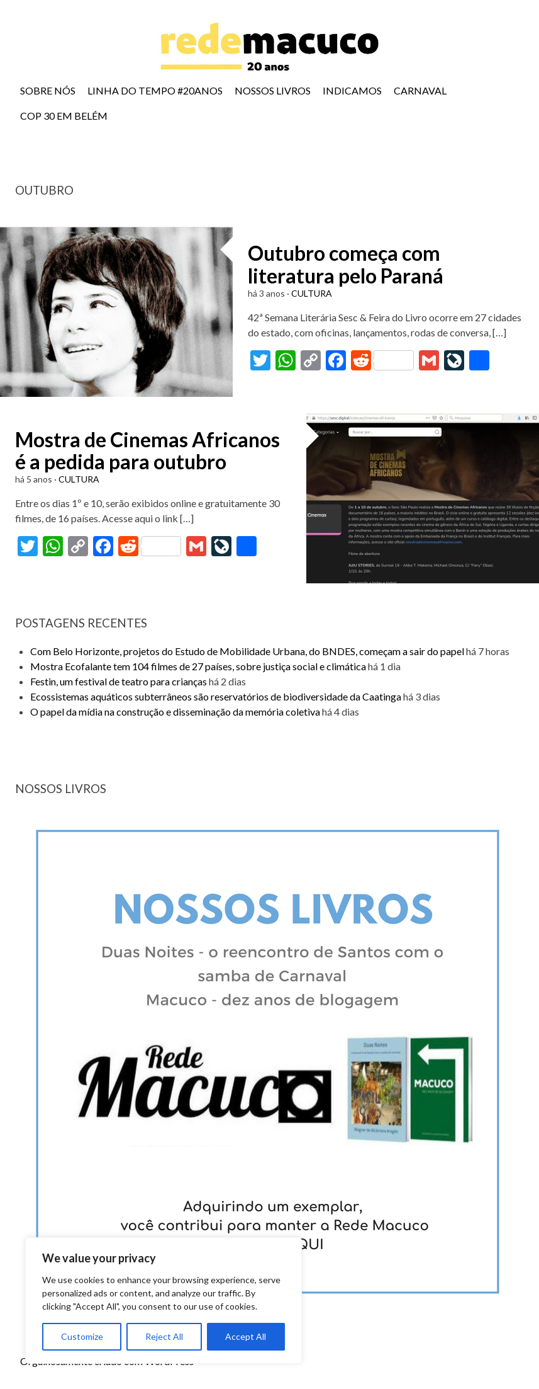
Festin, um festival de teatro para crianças (118, 681)
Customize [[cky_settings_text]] (82, 1336)
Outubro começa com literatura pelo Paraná (345, 264)
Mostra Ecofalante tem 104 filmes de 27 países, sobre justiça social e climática (198, 666)
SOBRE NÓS (47, 90)
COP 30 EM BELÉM (64, 116)
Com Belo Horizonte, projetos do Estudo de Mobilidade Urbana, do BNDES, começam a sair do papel (247, 651)
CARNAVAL (420, 90)
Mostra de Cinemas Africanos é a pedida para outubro (147, 450)
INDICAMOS (352, 90)
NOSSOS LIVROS (273, 90)
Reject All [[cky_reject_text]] (164, 1336)
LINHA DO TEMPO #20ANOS (155, 90)
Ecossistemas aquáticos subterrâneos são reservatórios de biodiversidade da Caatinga (215, 696)
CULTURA (311, 293)
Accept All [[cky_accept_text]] (245, 1336)
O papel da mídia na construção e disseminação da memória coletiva (175, 711)
